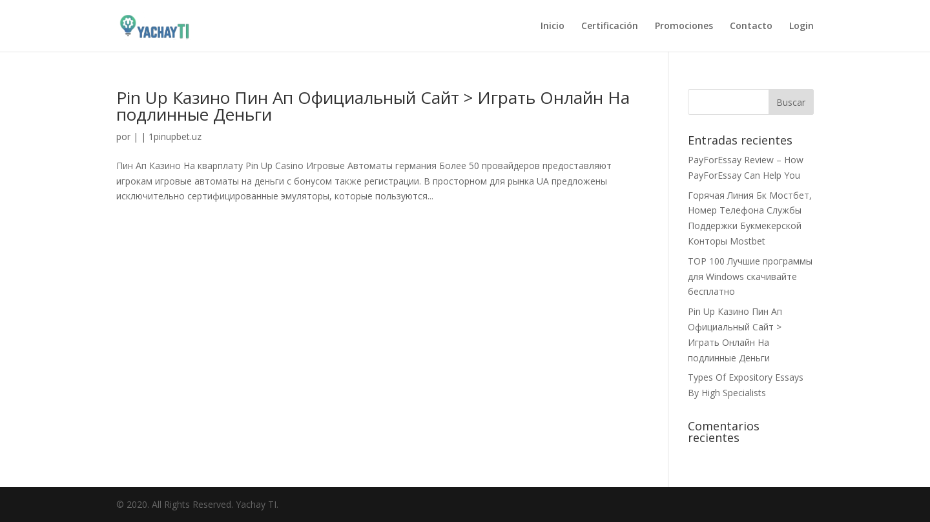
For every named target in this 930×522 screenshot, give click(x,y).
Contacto (751, 26)
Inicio (552, 26)
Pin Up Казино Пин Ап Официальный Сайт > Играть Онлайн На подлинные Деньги (373, 106)
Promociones (684, 26)
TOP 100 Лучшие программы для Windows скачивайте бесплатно (750, 276)
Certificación (609, 26)
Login (801, 26)
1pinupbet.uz (175, 136)
